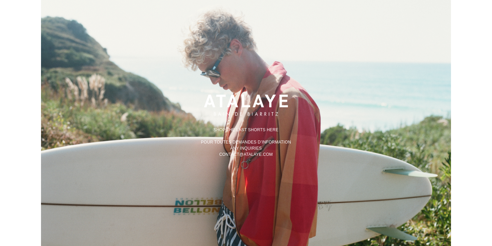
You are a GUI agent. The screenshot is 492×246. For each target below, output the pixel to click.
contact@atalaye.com (246, 154)
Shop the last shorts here (246, 129)
